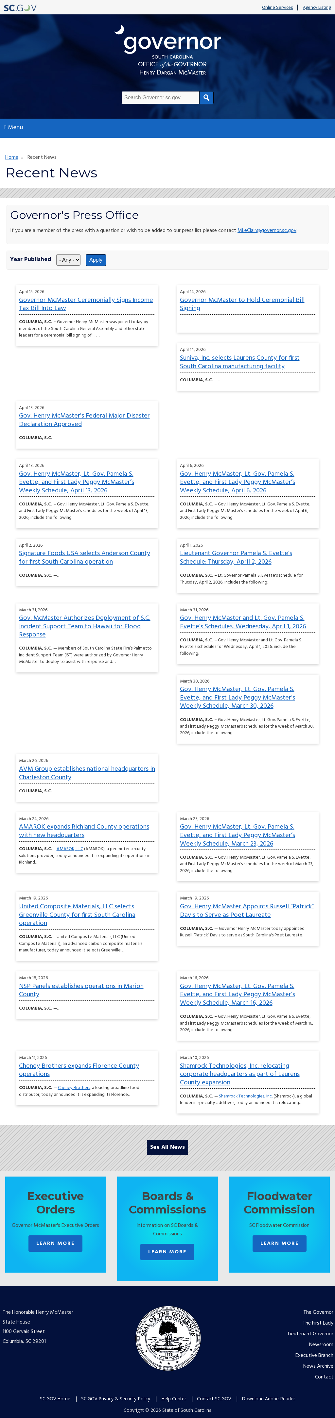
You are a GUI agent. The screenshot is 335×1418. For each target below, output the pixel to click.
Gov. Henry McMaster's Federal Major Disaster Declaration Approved (84, 420)
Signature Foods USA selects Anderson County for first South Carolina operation (84, 557)
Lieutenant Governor (310, 1334)
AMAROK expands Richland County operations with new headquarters (84, 831)
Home (11, 157)
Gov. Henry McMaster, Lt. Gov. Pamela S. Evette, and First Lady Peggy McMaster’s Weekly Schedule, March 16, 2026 (237, 994)
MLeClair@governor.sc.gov (267, 230)
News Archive (318, 1366)
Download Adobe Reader (268, 1398)
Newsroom (321, 1345)
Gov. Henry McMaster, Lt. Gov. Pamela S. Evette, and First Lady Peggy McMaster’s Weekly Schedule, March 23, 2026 (237, 835)
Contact (324, 1377)
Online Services (277, 7)
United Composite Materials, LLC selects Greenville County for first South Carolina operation (77, 915)
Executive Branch (314, 1355)
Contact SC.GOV (214, 1398)
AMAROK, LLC (70, 849)
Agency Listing (317, 7)
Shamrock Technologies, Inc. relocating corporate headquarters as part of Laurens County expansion (240, 1074)
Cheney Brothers (74, 1087)
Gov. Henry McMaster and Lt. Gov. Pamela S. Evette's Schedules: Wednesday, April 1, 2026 (243, 622)
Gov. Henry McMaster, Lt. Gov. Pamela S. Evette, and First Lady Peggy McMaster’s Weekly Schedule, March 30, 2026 (237, 697)
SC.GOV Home (55, 1398)
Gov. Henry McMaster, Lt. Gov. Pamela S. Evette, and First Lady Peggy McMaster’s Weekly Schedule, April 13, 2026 (76, 482)
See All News (167, 1147)
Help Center (173, 1398)
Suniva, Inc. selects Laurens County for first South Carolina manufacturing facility (240, 362)
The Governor (318, 1312)
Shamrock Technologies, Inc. (246, 1096)
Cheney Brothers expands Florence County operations (79, 1070)
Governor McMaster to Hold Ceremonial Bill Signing (242, 304)
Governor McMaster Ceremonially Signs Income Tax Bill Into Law (86, 304)
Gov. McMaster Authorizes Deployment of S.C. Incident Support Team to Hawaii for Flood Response (84, 626)
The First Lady (318, 1323)
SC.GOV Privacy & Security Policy (115, 1398)
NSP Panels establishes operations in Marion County (81, 990)
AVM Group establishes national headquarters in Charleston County (87, 773)
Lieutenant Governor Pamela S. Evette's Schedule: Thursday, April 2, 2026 (236, 557)
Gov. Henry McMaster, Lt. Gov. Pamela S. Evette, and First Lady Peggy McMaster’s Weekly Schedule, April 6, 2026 (237, 482)
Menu (14, 127)
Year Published (30, 260)
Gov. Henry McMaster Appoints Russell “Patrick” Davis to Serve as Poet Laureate (247, 910)
